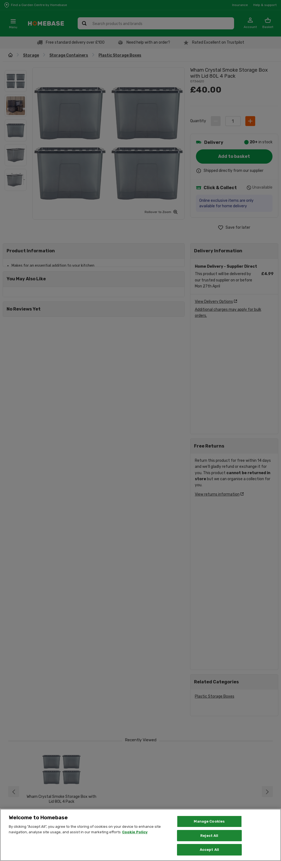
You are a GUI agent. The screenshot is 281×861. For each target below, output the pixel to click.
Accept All (209, 850)
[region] (140, 835)
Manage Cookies (209, 821)
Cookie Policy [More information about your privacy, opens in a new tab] (135, 832)
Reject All (209, 836)
